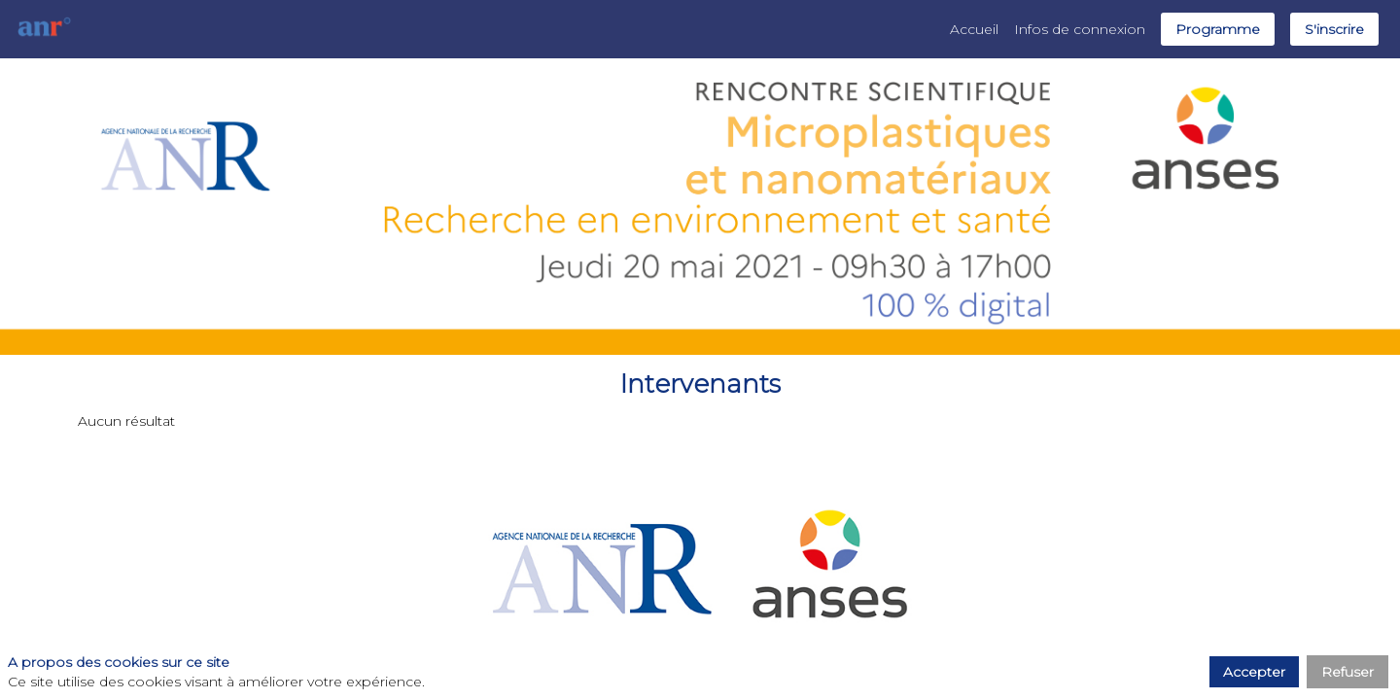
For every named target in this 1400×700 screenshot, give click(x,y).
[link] (974, 29)
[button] (1218, 29)
